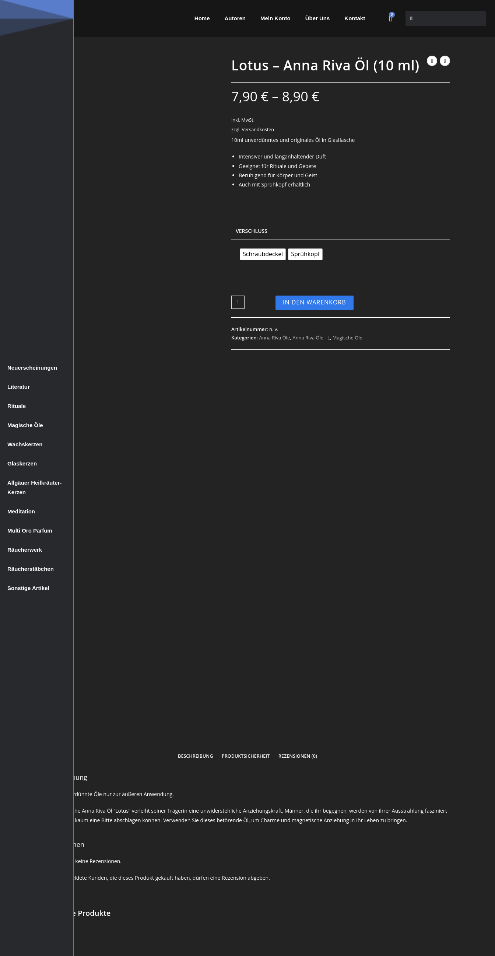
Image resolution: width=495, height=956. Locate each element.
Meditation (21, 511)
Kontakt (354, 18)
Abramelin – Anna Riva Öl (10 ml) (384, 686)
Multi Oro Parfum (29, 530)
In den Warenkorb (314, 302)
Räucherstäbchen (30, 569)
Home (202, 18)
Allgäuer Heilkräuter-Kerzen (34, 487)
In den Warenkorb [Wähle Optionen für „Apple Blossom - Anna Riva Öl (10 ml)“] (247, 747)
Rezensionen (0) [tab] (297, 382)
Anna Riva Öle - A (110, 670)
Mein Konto (275, 18)
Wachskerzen (24, 444)
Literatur (18, 387)
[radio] (262, 254)
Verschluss (251, 230)
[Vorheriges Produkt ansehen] (432, 61)
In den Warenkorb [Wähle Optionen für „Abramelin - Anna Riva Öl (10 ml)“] (385, 747)
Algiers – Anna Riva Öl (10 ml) (109, 686)
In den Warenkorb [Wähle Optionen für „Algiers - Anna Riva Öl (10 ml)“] (110, 747)
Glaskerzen (22, 463)
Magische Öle (25, 425)
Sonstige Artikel (28, 588)
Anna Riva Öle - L (311, 337)
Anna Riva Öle (274, 337)
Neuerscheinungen (32, 367)
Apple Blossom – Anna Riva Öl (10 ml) (248, 686)
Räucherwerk (24, 550)
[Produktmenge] (238, 302)
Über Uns (317, 18)
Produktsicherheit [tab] (246, 382)
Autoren (235, 18)
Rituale (16, 406)
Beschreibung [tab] (195, 382)
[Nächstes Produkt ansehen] (445, 61)
